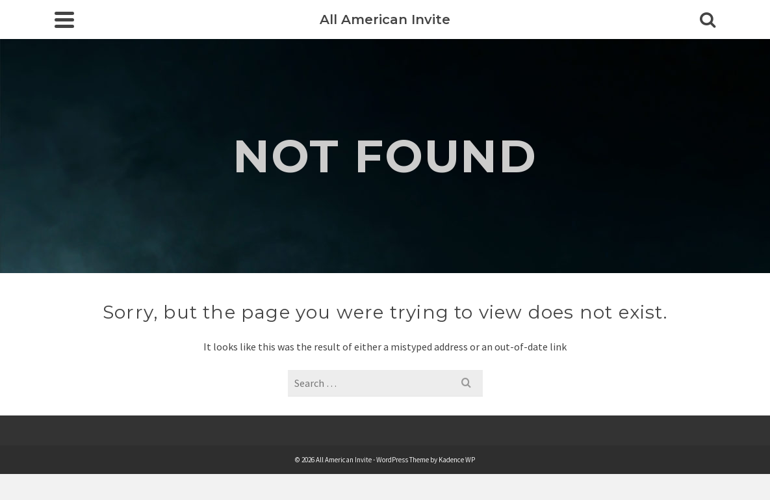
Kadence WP (457, 459)
